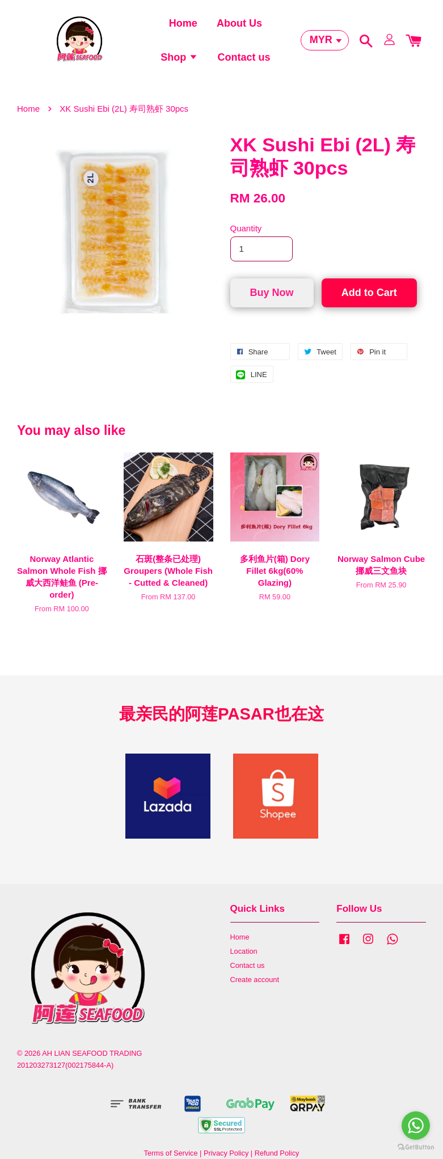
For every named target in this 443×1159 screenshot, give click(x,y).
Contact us (243, 60)
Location (244, 958)
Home (183, 25)
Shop (179, 60)
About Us (239, 25)
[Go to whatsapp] (416, 1125)
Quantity (246, 235)
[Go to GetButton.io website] (416, 1147)
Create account (254, 986)
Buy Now (272, 298)
